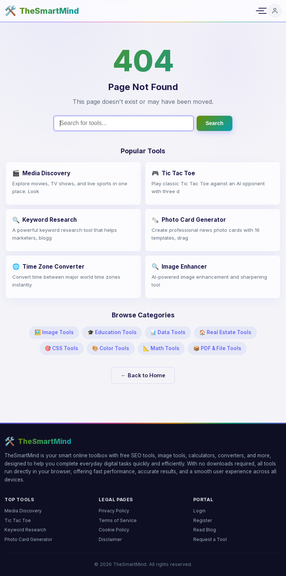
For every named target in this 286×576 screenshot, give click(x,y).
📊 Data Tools (167, 332)
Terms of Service (118, 520)
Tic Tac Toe (17, 520)
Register (202, 520)
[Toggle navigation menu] (260, 10)
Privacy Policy (114, 510)
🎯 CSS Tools (61, 348)
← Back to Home (143, 375)
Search (214, 123)
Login (199, 510)
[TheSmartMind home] (41, 10)
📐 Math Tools (161, 348)
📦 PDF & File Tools (217, 348)
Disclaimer (110, 539)
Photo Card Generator (28, 539)
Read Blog (204, 529)
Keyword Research (25, 529)
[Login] (275, 10)
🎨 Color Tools (110, 348)
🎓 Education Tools (112, 332)
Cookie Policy (114, 529)
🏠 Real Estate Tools (225, 332)
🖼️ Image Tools (54, 332)
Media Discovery (23, 510)
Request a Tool (210, 539)
